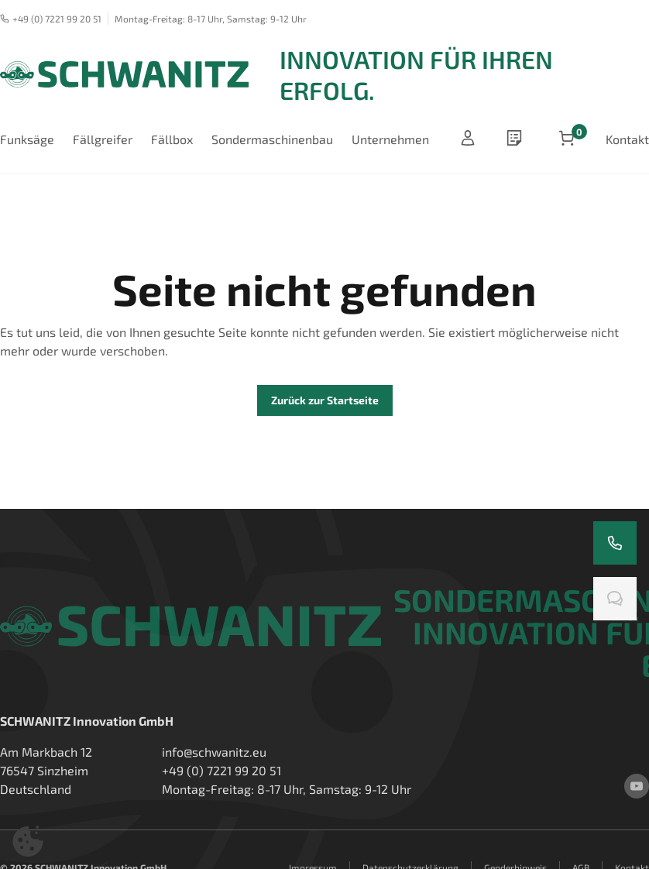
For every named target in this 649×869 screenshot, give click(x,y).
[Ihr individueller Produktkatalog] (517, 139)
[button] (27, 841)
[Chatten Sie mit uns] (615, 598)
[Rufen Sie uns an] (615, 543)
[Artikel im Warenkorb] (567, 139)
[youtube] (636, 786)
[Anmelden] (468, 139)
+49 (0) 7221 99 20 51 (50, 18)
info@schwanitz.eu (214, 751)
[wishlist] (517, 139)
